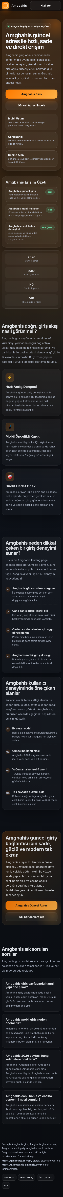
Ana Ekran (9, 1177)
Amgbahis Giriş (31, 94)
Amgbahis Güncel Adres (31, 907)
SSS (6, 1185)
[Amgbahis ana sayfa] (14, 5)
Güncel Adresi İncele (31, 105)
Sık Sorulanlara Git (31, 918)
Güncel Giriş (26, 1177)
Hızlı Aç (46, 5)
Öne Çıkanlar (45, 1177)
